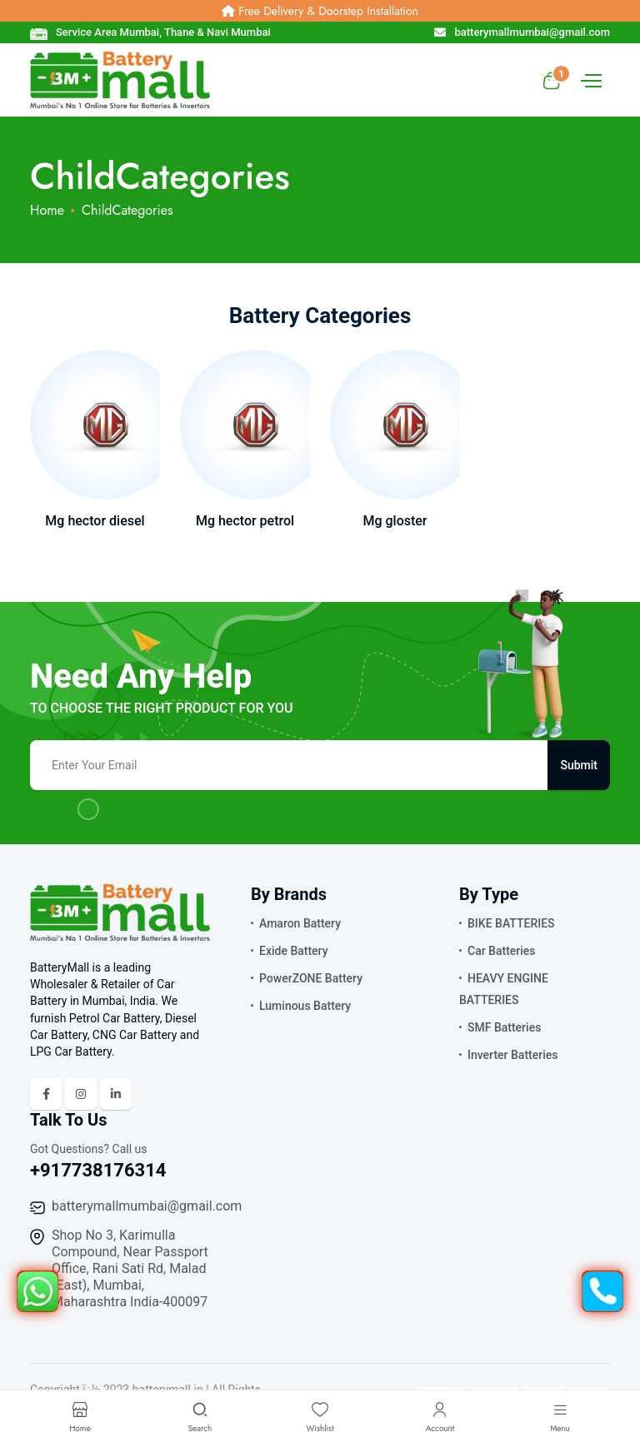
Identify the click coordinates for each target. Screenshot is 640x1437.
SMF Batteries (504, 1027)
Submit (579, 765)
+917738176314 (98, 1170)
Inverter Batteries (513, 1055)
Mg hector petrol (245, 521)
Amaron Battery (300, 923)
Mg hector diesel (94, 521)
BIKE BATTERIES (511, 923)
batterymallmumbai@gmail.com (147, 1206)
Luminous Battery (305, 1005)
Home (47, 210)
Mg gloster (394, 521)
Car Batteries (502, 950)
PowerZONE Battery (310, 978)
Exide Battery (293, 950)
